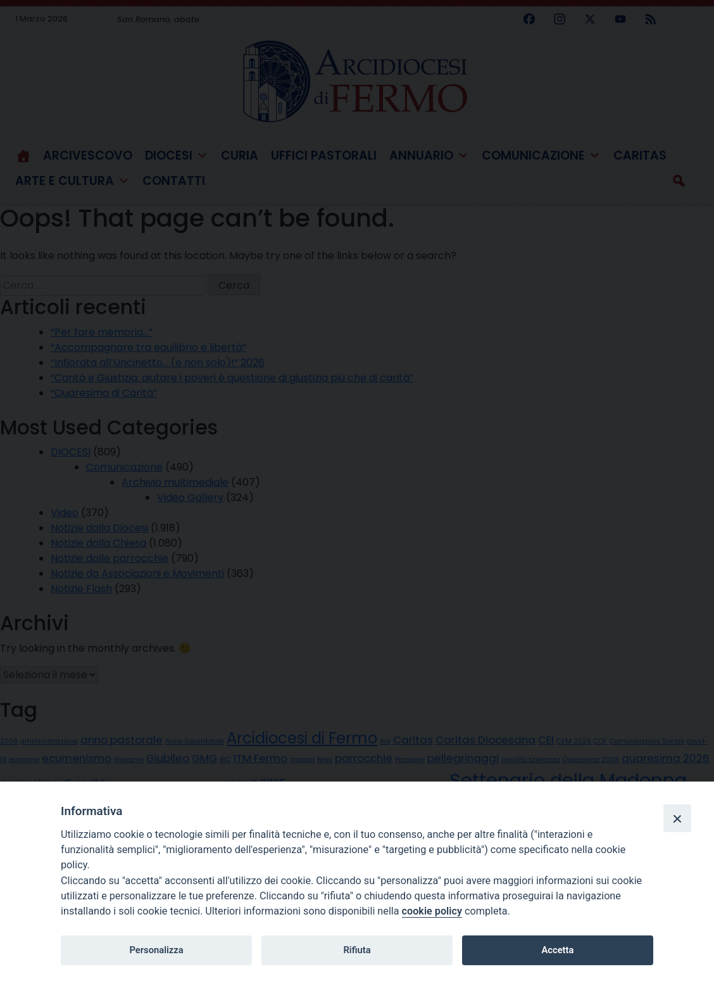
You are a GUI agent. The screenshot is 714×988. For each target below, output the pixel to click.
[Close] (677, 818)
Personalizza (156, 950)
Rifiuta (356, 950)
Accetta (557, 950)
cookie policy (432, 911)
